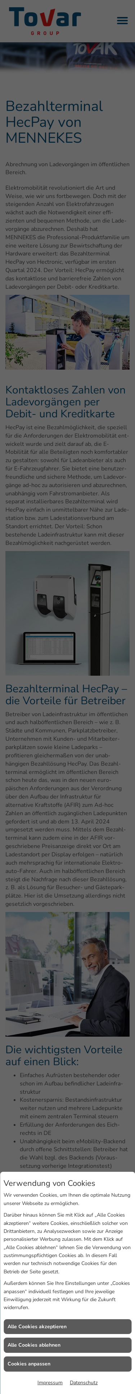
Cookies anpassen (29, 1363)
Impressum (50, 1382)
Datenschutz (84, 1382)
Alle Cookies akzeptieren (37, 1326)
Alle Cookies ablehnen (34, 1345)
